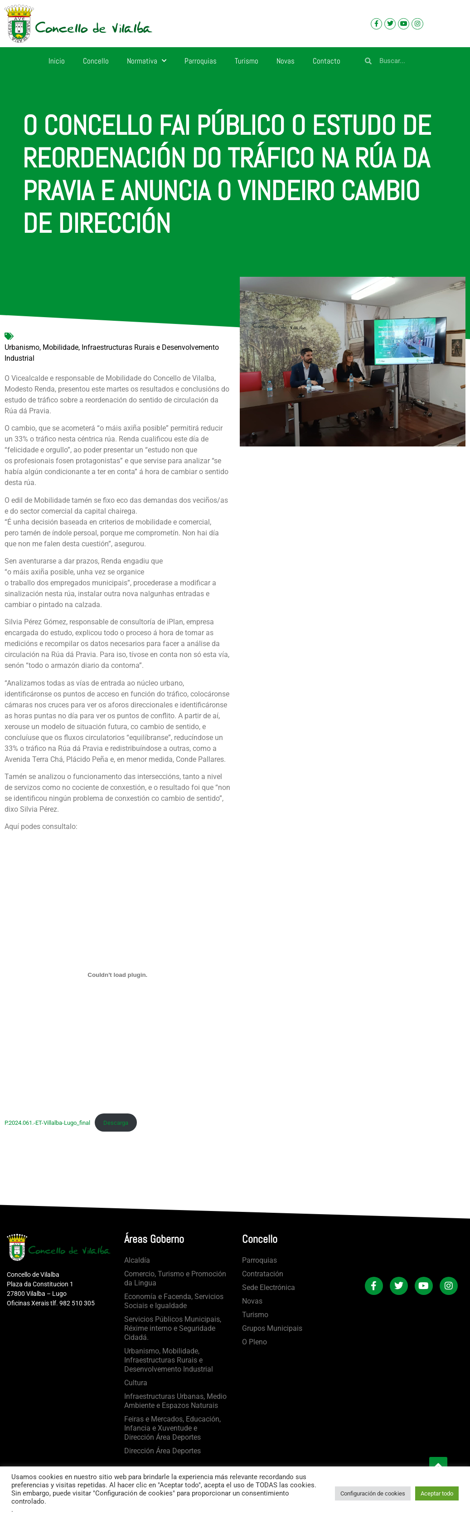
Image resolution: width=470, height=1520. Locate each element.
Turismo (246, 61)
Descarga (115, 1122)
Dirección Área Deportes (162, 1450)
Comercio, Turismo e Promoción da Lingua (175, 1278)
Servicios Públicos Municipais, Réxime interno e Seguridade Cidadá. (172, 1328)
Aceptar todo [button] (437, 1493)
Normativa (146, 61)
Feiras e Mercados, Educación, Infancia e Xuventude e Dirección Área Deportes (172, 1428)
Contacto (326, 61)
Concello (96, 61)
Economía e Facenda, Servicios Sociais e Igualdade (173, 1301)
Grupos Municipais (272, 1328)
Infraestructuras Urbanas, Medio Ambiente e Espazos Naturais (175, 1401)
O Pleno (254, 1342)
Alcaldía (137, 1260)
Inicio (56, 61)
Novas (285, 61)
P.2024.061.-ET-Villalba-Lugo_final (47, 1122)
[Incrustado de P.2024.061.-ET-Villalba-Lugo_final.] (118, 975)
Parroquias (200, 61)
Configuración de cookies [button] (372, 1493)
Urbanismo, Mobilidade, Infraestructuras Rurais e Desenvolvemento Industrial (112, 353)
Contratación (262, 1274)
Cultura (135, 1382)
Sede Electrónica (268, 1287)
